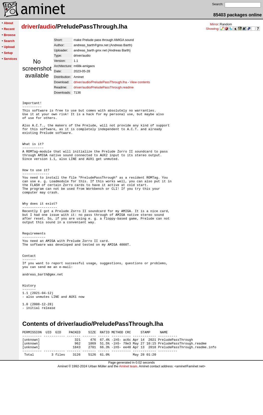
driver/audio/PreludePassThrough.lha (100, 82)
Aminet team (128, 413)
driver (29, 26)
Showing (212, 29)
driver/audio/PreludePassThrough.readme (103, 87)
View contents (140, 82)
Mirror (214, 24)
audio (47, 26)
